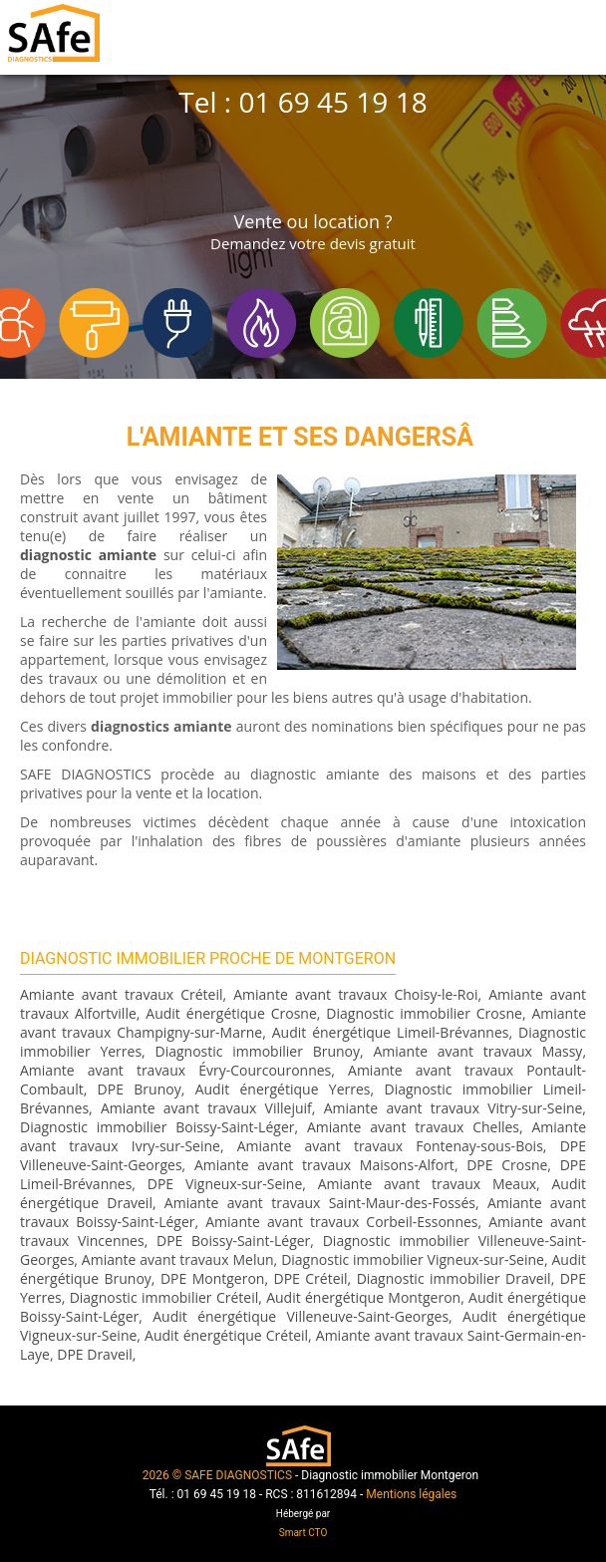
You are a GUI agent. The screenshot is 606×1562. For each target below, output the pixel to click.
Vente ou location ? (313, 231)
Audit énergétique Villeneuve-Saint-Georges (300, 1316)
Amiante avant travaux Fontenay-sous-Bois (390, 1145)
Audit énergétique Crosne (231, 1013)
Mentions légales (411, 1494)
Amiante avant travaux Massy (477, 1051)
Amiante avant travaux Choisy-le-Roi (355, 994)
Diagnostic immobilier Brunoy (257, 1051)
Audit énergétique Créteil (226, 1335)
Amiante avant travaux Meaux (427, 1183)
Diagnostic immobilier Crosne (424, 1013)
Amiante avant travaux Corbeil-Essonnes (341, 1221)
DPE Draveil (95, 1354)
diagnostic (56, 554)
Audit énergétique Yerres (283, 1089)
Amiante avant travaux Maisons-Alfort (324, 1164)
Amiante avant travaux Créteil (121, 994)
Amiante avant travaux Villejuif (206, 1107)
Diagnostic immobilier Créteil (164, 1297)
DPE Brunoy (139, 1089)
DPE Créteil (310, 1278)
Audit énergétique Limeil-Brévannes (390, 1032)
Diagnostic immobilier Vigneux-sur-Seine (412, 1259)
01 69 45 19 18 (332, 102)
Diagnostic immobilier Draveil (454, 1278)
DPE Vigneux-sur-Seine (225, 1183)
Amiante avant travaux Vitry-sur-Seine (453, 1107)
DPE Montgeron (212, 1278)
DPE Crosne (506, 1164)
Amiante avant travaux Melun (178, 1259)
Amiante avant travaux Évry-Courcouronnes (175, 1070)
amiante (127, 554)
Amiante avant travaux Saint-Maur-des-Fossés (319, 1202)
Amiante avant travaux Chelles (413, 1126)
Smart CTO (303, 1532)
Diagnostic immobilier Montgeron (389, 1475)
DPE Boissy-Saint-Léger (233, 1240)
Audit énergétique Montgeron (363, 1297)
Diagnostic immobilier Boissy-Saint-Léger (157, 1126)
